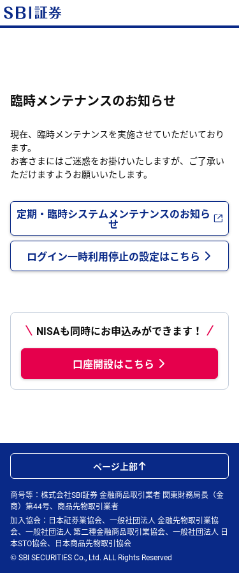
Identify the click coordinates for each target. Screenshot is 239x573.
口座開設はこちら (120, 363)
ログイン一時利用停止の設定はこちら (120, 256)
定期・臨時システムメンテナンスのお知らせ (120, 218)
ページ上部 (120, 466)
